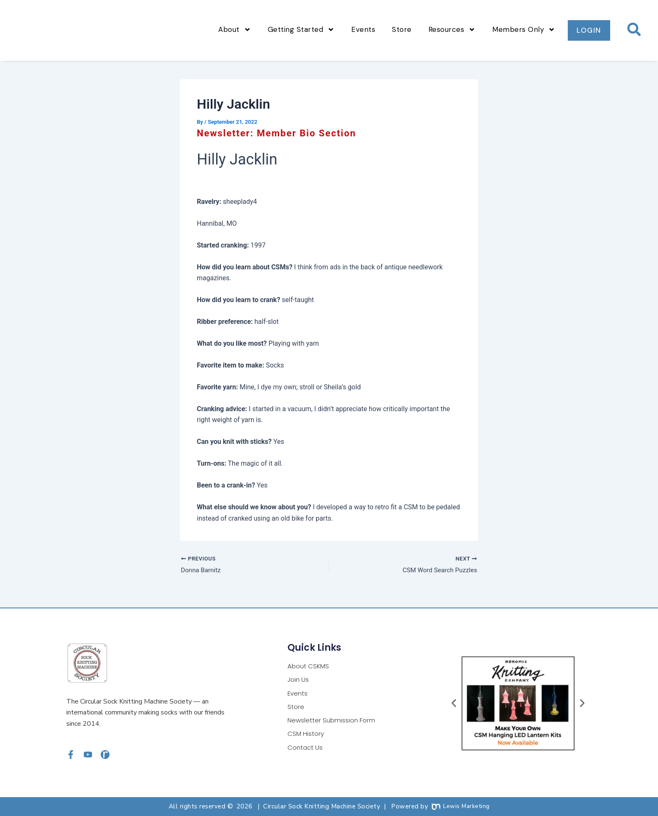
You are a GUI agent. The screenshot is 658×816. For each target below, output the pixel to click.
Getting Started (301, 29)
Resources (452, 29)
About (234, 29)
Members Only (523, 29)
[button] (454, 703)
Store (402, 29)
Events (363, 29)
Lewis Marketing (461, 806)
